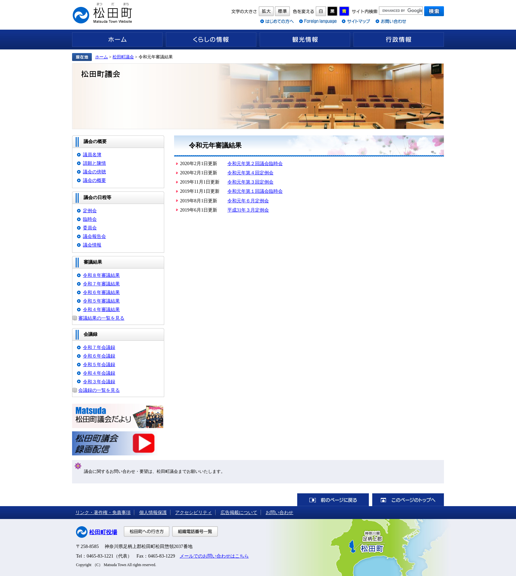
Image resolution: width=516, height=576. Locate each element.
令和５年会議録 (99, 364)
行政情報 (398, 39)
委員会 (90, 227)
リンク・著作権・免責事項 (103, 512)
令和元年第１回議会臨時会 (255, 191)
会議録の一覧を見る (99, 390)
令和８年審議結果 (101, 275)
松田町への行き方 (146, 531)
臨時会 (90, 219)
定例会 (90, 210)
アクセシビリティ (193, 512)
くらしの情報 (211, 39)
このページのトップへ (408, 499)
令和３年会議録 (99, 381)
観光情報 (305, 39)
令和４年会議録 (99, 373)
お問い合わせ (279, 512)
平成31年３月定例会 (248, 210)
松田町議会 (123, 56)
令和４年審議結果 (101, 309)
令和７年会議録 (99, 347)
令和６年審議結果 (101, 292)
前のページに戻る (333, 499)
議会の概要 (94, 180)
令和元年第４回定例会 (250, 172)
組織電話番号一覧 (195, 531)
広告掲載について (238, 512)
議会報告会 (94, 236)
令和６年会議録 (99, 356)
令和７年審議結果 (101, 283)
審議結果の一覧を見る (101, 318)
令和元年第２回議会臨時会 (255, 163)
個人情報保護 (153, 512)
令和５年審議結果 (101, 300)
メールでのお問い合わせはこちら (214, 556)
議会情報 (92, 244)
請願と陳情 (94, 163)
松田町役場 (103, 532)
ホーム (117, 39)
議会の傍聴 (94, 171)
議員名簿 (92, 154)
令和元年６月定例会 (248, 200)
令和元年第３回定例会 (250, 182)
